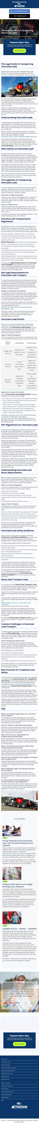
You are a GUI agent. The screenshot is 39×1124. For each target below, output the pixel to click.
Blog (2, 1100)
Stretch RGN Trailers (6, 1094)
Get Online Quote (20, 16)
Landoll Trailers (5, 1097)
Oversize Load (14, 226)
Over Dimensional (5, 1062)
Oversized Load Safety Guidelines (13, 136)
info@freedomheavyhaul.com (11, 853)
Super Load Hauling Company (8, 1067)
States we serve (5, 1076)
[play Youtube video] (19, 87)
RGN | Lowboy (4, 1088)
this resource (16, 175)
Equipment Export (5, 1064)
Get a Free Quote (19, 50)
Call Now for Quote (20, 11)
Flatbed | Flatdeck (5, 1083)
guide (22, 463)
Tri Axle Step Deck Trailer (7, 1091)
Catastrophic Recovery (7, 1073)
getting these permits (9, 418)
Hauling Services (5, 1079)
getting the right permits (10, 307)
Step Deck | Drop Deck (7, 1085)
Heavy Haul (4, 1059)
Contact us (5, 75)
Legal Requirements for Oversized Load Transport (16, 603)
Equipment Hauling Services (8, 1070)
